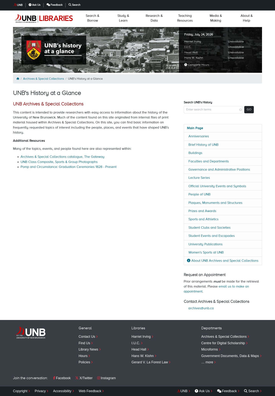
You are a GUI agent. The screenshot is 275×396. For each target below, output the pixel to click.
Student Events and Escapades (211, 236)
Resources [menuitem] (185, 18)
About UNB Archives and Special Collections (222, 260)
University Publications (205, 244)
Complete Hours (196, 64)
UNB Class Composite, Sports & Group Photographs (59, 162)
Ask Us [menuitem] (202, 391)
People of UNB (199, 194)
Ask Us (34, 4)
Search (74, 4)
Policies (84, 362)
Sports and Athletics (203, 219)
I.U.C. (187, 46)
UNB (20, 5)
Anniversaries (198, 136)
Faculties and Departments (208, 161)
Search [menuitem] (251, 391)
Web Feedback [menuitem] (90, 391)
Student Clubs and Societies (209, 227)
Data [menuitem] (154, 18)
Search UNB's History (198, 102)
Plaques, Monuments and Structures (215, 203)
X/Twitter (83, 378)
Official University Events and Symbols (217, 186)
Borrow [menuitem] (92, 18)
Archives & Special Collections (43, 78)
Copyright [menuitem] (20, 391)
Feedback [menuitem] (227, 391)
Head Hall (191, 52)
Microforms (209, 349)
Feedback (55, 4)
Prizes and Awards (202, 211)
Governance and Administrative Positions (219, 169)
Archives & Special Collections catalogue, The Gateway (62, 157)
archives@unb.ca (201, 308)
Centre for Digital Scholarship (223, 343)
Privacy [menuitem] (40, 391)
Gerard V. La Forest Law (149, 362)
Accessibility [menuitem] (62, 391)
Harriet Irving (192, 41)
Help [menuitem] (247, 18)
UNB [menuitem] (184, 391)
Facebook (62, 378)
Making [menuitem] (216, 18)
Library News (88, 349)
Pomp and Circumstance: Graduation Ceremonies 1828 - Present (68, 167)
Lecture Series (199, 178)
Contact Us (86, 337)
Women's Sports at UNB (206, 252)
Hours (82, 356)
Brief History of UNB (203, 145)
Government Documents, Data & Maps (230, 356)
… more (207, 362)
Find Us (84, 343)
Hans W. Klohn (193, 57)
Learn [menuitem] (123, 18)
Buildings (195, 153)
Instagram (106, 378)
